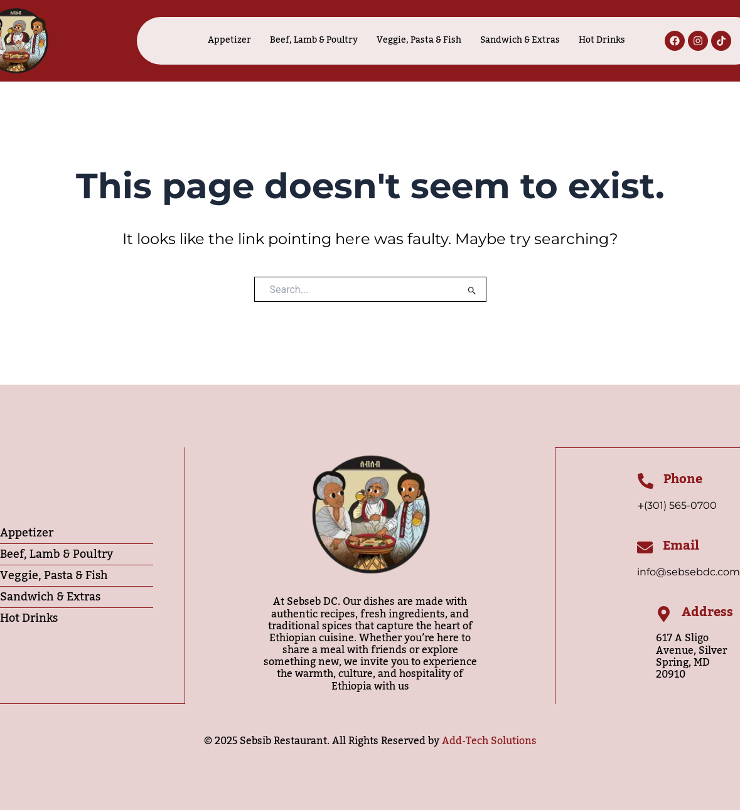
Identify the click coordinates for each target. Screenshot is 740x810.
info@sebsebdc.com (688, 572)
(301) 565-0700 (680, 505)
